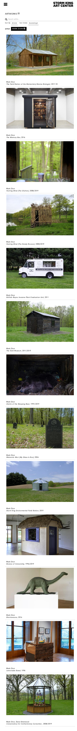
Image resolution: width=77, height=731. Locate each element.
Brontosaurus (11, 617)
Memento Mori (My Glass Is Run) (20, 457)
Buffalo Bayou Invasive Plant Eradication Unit (25, 297)
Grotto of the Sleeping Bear (18, 404)
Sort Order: (29, 23)
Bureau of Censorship (15, 564)
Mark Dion (18, 29)
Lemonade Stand (13, 670)
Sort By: (11, 23)
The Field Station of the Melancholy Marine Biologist (28, 84)
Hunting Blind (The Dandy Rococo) (20, 244)
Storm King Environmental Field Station (22, 511)
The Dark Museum (13, 351)
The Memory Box (13, 137)
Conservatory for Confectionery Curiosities (24, 724)
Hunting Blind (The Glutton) (17, 191)
